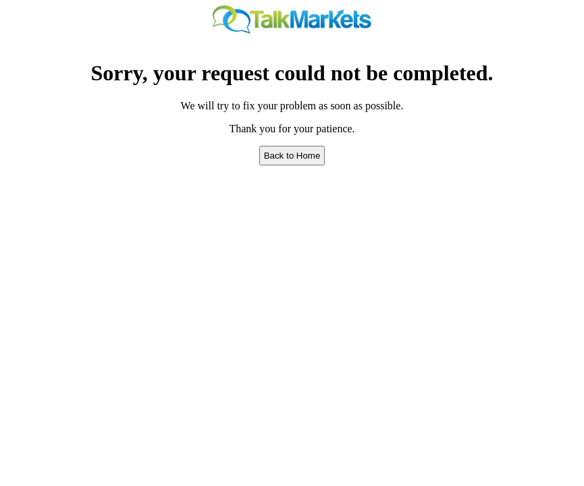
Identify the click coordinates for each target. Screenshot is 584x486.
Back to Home (292, 156)
